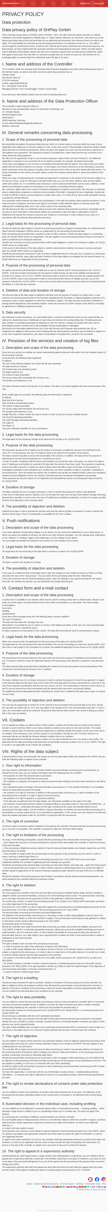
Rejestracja (85, 3)
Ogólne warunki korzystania (46, 1184)
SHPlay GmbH (84, 1190)
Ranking (79, 1184)
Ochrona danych (67, 1184)
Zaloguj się (99, 3)
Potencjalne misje (92, 1184)
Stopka (29, 1184)
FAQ (104, 1184)
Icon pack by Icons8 (98, 1190)
